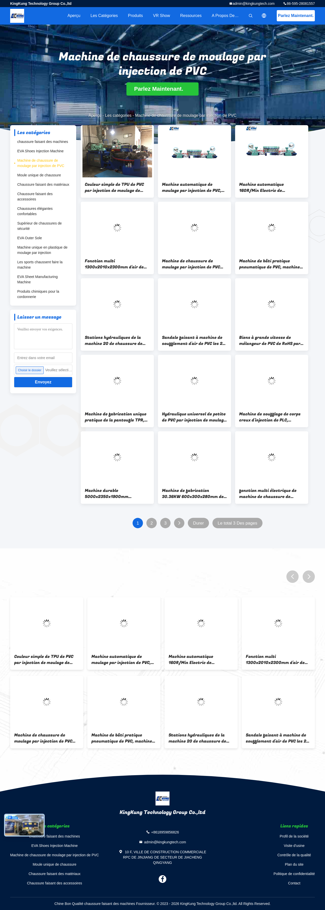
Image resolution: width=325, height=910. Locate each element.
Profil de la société (294, 836)
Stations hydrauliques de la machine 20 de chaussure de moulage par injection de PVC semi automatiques (114, 341)
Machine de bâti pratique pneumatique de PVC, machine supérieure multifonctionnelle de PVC (269, 264)
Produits (135, 15)
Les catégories (104, 15)
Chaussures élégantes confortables (35, 211)
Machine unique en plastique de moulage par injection (42, 250)
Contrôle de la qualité (294, 855)
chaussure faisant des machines (42, 142)
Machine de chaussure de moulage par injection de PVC (40, 163)
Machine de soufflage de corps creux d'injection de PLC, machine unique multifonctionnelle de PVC (270, 417)
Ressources (191, 15)
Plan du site (294, 864)
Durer (198, 523)
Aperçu (74, 15)
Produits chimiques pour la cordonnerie (38, 294)
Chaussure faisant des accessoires (35, 196)
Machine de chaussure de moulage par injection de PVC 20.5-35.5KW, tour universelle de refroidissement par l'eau (192, 264)
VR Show (161, 15)
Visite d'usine (294, 846)
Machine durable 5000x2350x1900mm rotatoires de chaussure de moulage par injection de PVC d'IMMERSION (114, 494)
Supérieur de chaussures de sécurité (39, 226)
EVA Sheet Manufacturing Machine (37, 279)
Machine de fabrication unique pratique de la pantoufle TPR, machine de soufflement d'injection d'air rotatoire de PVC (116, 417)
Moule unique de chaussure (39, 175)
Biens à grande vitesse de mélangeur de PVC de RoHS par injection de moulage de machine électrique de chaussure (269, 341)
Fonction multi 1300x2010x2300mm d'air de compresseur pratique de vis (114, 264)
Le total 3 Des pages (237, 523)
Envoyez (43, 382)
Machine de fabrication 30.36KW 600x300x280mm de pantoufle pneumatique (193, 494)
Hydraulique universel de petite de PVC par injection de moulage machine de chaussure (194, 417)
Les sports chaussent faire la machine (39, 264)
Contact (294, 883)
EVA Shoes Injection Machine (40, 151)
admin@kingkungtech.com (253, 4)
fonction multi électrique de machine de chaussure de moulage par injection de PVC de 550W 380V (271, 494)
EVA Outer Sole (29, 238)
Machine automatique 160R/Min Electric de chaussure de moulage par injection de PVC (265, 187)
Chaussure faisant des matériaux (43, 184)
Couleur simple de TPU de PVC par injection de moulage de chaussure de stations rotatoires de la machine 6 (114, 187)
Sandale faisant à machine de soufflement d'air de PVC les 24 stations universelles (193, 341)
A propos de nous (228, 15)
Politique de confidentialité (294, 874)
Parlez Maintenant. (296, 15)
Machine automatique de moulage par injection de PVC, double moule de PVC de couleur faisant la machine (193, 187)
